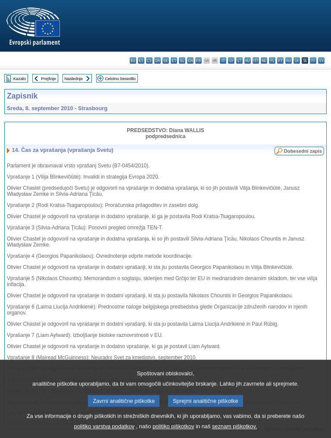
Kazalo (19, 78)
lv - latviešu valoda (231, 60)
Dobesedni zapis (303, 151)
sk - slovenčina (297, 60)
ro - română (288, 60)
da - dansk (157, 60)
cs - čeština (149, 60)
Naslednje (73, 78)
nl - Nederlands (264, 60)
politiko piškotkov (173, 432)
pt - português (280, 60)
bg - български (133, 60)
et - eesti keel (174, 60)
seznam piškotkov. (234, 432)
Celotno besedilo (120, 78)
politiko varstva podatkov (104, 432)
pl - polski (272, 60)
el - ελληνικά (182, 60)
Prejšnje (48, 78)
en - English (190, 60)
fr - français (198, 60)
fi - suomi (313, 60)
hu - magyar (247, 60)
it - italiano (223, 60)
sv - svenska (321, 60)
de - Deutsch (165, 60)
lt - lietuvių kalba (239, 60)
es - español (141, 60)
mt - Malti (256, 60)
